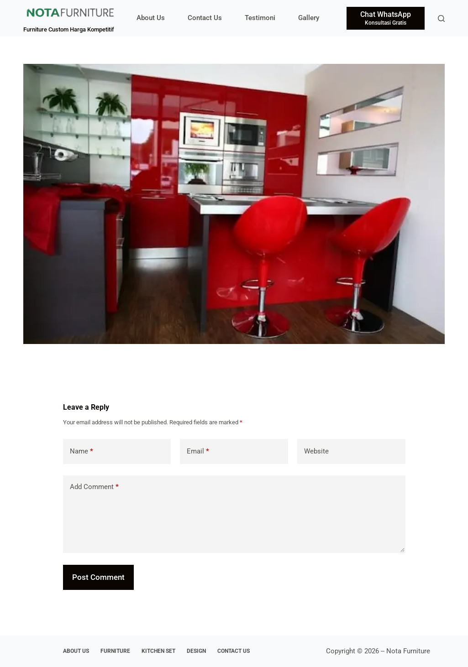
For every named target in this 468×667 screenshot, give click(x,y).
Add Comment (94, 487)
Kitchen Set (158, 651)
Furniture (115, 651)
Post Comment (98, 577)
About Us (151, 18)
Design (196, 651)
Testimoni (260, 18)
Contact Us (205, 18)
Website (316, 451)
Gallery (308, 18)
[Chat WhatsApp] (386, 18)
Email (198, 451)
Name (81, 451)
